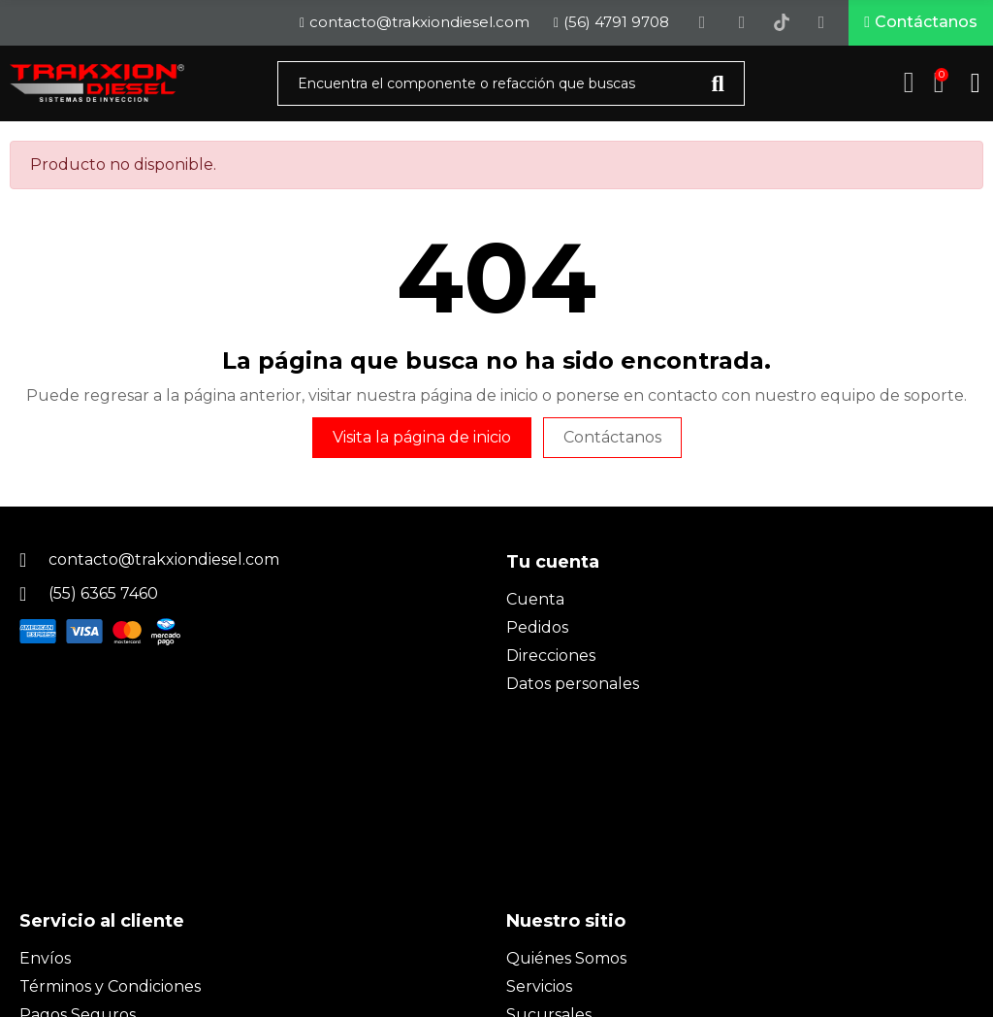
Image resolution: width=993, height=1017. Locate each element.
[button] (921, 23)
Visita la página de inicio (422, 438)
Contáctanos (612, 438)
